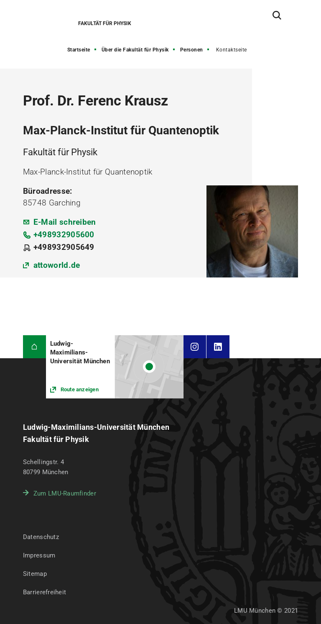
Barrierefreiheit (44, 592)
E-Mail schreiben (64, 222)
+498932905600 (63, 234)
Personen (191, 50)
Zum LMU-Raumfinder (64, 493)
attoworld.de (56, 265)
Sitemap (35, 574)
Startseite (78, 50)
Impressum (39, 555)
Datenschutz (41, 537)
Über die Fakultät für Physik (135, 50)
